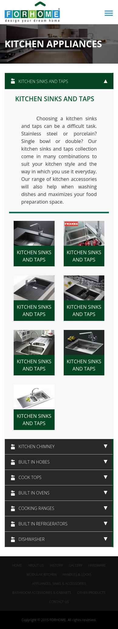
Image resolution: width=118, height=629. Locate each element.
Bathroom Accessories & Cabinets (41, 592)
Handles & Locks (76, 574)
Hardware (97, 565)
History (56, 565)
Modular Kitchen (42, 574)
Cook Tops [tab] (63, 477)
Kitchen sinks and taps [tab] (63, 81)
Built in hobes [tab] (63, 462)
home (17, 565)
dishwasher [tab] (63, 539)
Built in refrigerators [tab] (63, 524)
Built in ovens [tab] (63, 493)
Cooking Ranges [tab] (63, 508)
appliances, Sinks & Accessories (59, 583)
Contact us (59, 601)
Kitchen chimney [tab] (63, 446)
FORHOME (57, 619)
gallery (75, 565)
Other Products (91, 592)
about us (36, 565)
